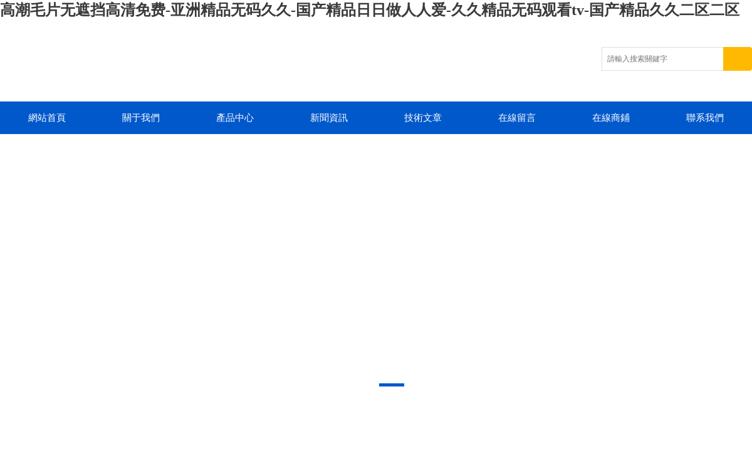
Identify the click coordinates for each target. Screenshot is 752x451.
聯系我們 (705, 118)
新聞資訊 (329, 118)
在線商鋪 (611, 118)
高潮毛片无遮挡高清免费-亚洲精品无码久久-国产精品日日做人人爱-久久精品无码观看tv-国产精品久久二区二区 (369, 10)
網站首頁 (47, 118)
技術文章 (423, 118)
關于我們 (141, 118)
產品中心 (235, 118)
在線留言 (517, 118)
